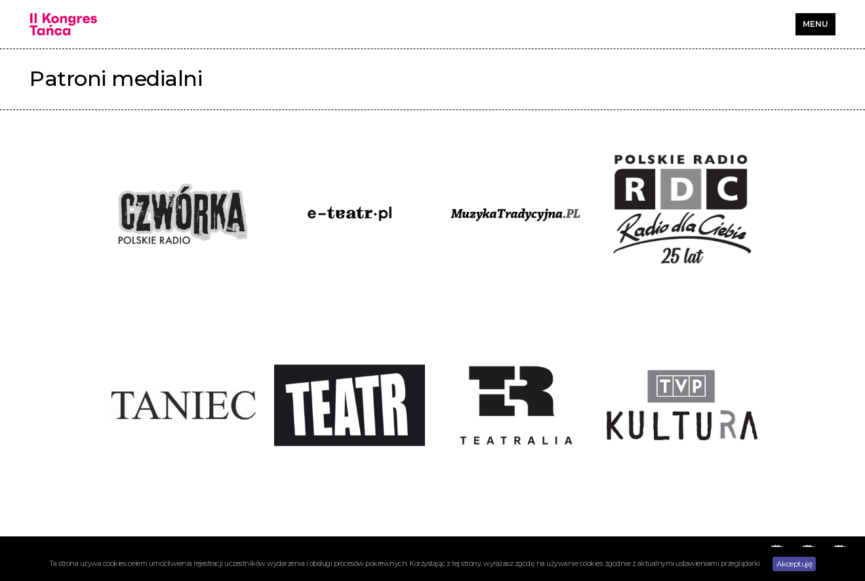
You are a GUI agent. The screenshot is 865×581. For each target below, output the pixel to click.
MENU (815, 24)
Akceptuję (794, 564)
